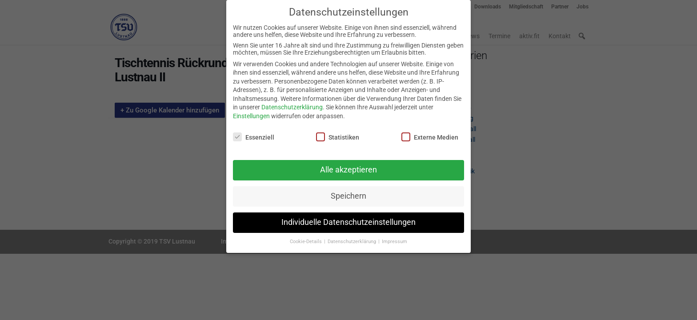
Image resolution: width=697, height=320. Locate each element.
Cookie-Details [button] (306, 237)
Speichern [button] (348, 191)
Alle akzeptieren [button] (348, 164)
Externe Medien (429, 131)
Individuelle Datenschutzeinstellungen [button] (348, 217)
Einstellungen (251, 111)
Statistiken (337, 131)
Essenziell (253, 131)
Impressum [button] (394, 237)
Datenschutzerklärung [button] (352, 237)
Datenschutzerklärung (292, 102)
